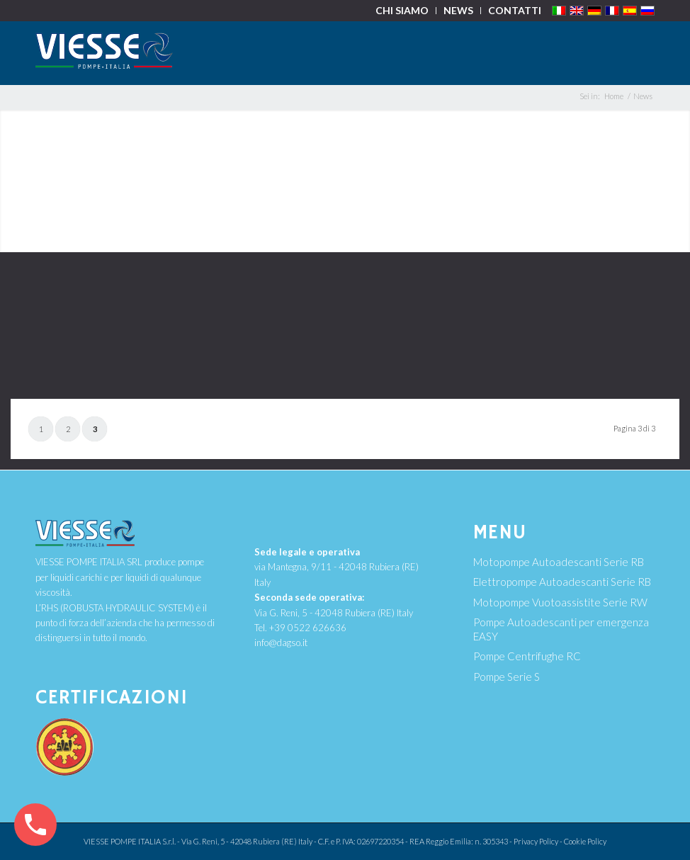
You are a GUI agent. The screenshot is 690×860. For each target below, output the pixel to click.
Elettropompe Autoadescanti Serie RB (562, 581)
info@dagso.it (280, 642)
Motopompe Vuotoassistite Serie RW (560, 602)
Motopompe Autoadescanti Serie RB (558, 561)
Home (613, 96)
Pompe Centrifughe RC (527, 656)
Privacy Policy (536, 841)
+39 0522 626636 (307, 627)
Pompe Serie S (506, 676)
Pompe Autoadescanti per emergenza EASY (561, 629)
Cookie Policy (585, 841)
